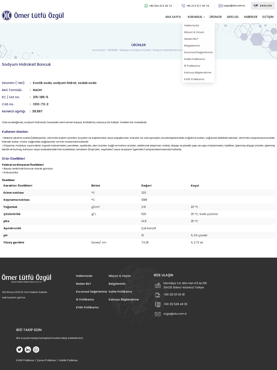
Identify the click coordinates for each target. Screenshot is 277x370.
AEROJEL (233, 17)
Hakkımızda (84, 276)
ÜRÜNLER (215, 17)
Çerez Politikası (46, 360)
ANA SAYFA (173, 17)
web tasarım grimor (13, 297)
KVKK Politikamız (87, 307)
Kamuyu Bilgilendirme (124, 299)
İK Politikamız (85, 299)
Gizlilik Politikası (68, 360)
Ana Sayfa (98, 50)
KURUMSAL (195, 17)
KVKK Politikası (25, 360)
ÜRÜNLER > (114, 50)
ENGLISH (262, 6)
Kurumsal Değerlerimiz (91, 292)
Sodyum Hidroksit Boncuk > (169, 50)
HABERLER (250, 17)
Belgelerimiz (117, 284)
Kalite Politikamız (120, 292)
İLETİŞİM (268, 17)
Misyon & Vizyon (120, 276)
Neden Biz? (83, 284)
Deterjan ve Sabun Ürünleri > (136, 50)
